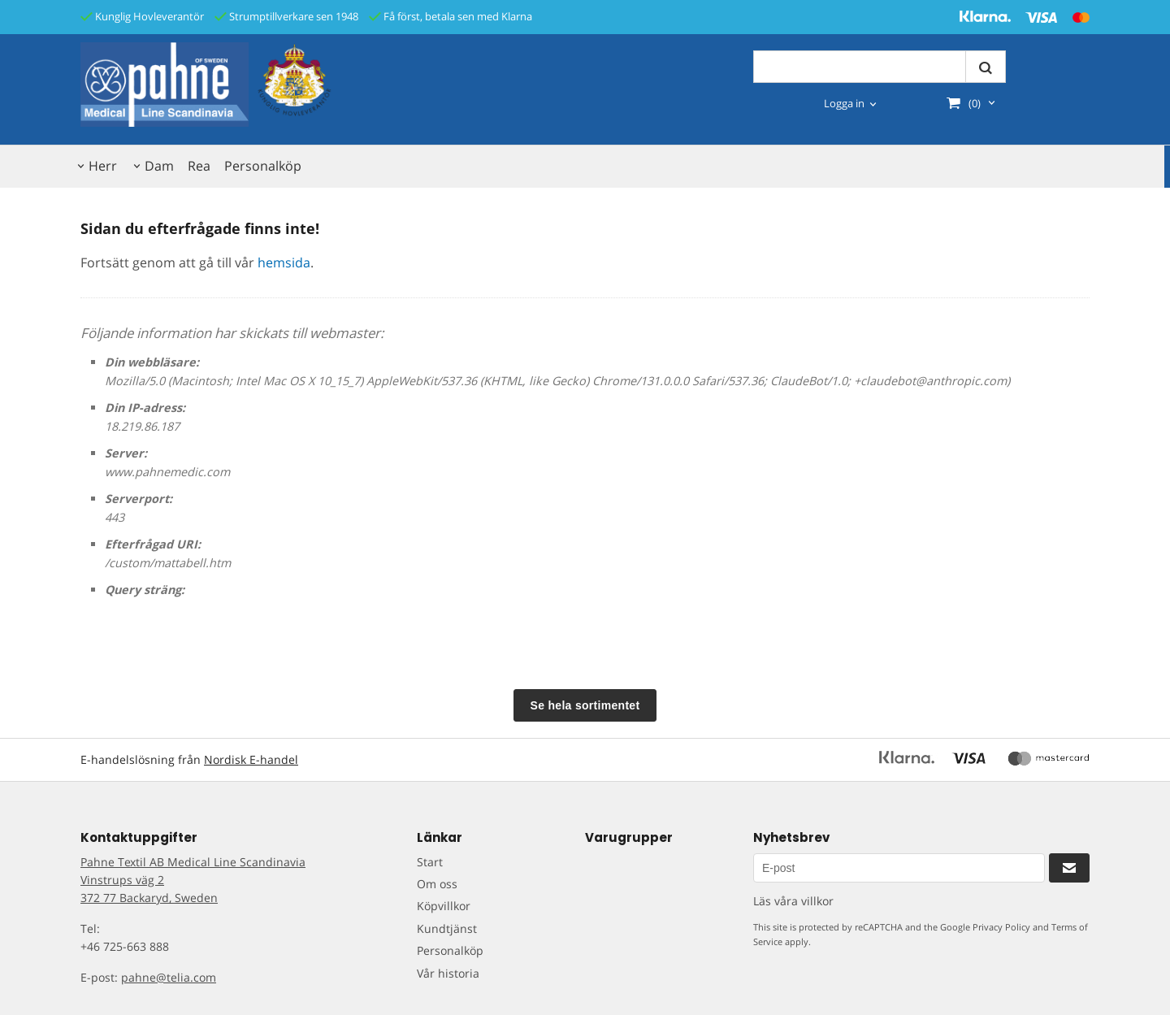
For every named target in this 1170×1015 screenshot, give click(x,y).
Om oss (437, 883)
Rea (199, 166)
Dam (159, 166)
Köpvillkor (443, 905)
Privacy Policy (1001, 927)
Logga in (844, 103)
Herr (103, 166)
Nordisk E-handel (251, 759)
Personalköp (262, 166)
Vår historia (448, 973)
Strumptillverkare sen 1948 (286, 16)
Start (430, 862)
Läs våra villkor (793, 901)
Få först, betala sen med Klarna (450, 16)
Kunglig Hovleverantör (142, 16)
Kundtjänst (447, 928)
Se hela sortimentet (585, 705)
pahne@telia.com (168, 977)
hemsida (284, 262)
